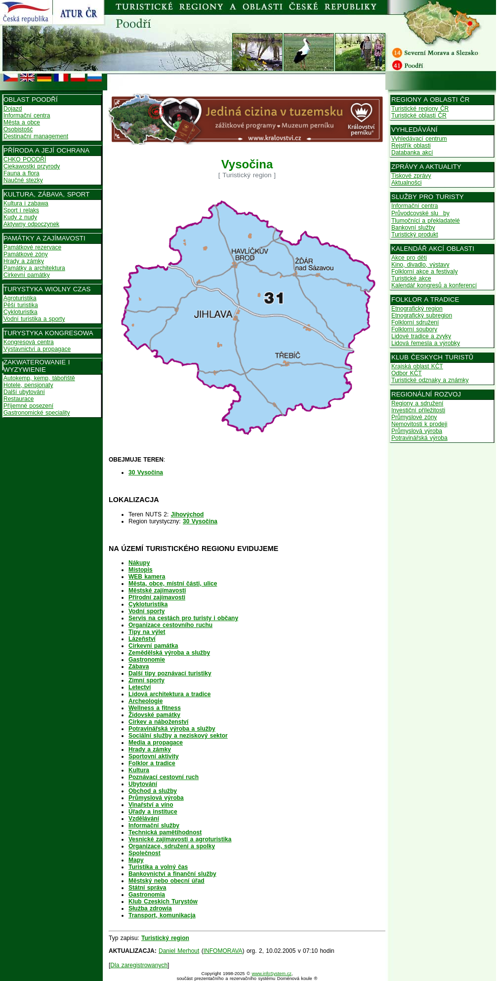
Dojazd (12, 108)
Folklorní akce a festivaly (424, 271)
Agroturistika (20, 298)
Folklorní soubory (414, 329)
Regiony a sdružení (417, 403)
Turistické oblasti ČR (419, 115)
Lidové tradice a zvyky (421, 336)
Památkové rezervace (32, 247)
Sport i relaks (21, 210)
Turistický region (165, 938)
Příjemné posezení (28, 405)
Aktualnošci (406, 182)
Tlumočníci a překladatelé (425, 220)
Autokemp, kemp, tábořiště (39, 378)
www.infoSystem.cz (271, 973)
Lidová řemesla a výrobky (425, 343)
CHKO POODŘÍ (24, 159)
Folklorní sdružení (415, 322)
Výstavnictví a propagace (37, 349)
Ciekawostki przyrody (31, 166)
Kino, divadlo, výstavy (420, 264)
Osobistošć (18, 129)
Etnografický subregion (421, 315)
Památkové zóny (25, 254)
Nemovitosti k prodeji (419, 424)
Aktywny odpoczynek (31, 224)
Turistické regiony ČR (420, 108)
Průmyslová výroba (416, 431)
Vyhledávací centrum (419, 138)
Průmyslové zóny (414, 417)
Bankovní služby (413, 227)
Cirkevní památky (26, 275)
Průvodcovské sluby (420, 213)
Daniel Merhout (179, 950)
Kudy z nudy (20, 217)
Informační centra (26, 115)
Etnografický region (417, 308)
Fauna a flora (21, 173)
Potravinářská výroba (419, 437)
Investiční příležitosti (418, 410)
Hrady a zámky (23, 261)
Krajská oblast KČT (417, 366)
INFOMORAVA (223, 950)
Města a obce (21, 122)
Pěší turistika (20, 305)
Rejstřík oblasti (411, 145)
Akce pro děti (409, 257)
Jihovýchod (187, 514)
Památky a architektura (34, 268)
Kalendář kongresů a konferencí (434, 285)
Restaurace (18, 398)
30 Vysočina (200, 521)
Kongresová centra (28, 342)
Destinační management (35, 136)
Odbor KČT (406, 373)
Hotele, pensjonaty (28, 385)
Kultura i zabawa (25, 203)
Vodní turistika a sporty (34, 318)
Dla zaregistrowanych (138, 965)
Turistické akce (411, 278)
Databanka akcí (412, 152)
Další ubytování (24, 392)
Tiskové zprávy (411, 175)
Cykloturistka (20, 312)
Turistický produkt (414, 234)
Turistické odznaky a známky (430, 380)
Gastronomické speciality (36, 412)
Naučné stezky (23, 180)
